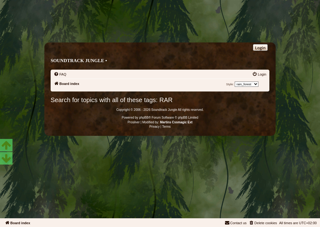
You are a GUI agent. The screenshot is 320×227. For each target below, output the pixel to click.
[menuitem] (60, 74)
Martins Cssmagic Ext (176, 122)
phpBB (143, 117)
